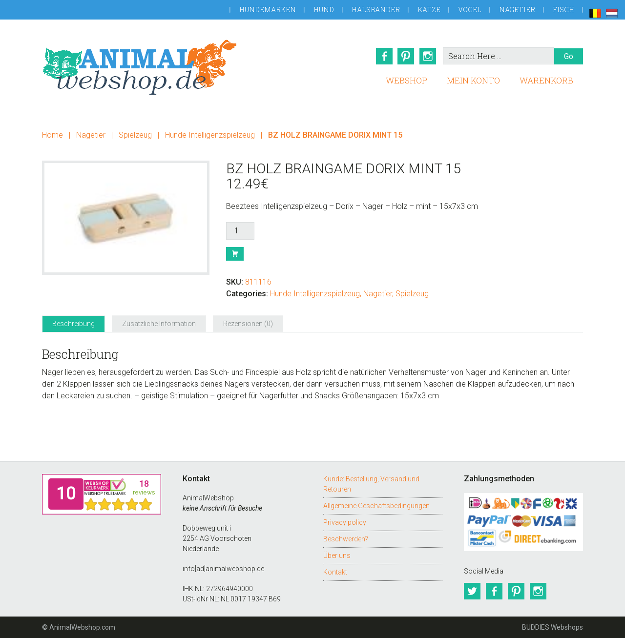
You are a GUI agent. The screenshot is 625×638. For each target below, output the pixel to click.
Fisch (563, 9)
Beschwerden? (345, 539)
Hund (323, 9)
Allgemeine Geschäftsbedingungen (376, 506)
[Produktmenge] (240, 231)
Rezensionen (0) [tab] (248, 324)
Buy (235, 254)
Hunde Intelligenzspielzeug (210, 135)
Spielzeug (135, 135)
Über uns (337, 555)
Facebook (383, 56)
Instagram (428, 56)
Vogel (469, 9)
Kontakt (335, 572)
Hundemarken (267, 9)
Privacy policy (344, 522)
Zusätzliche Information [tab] (159, 324)
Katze (428, 9)
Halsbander (376, 9)
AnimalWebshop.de (139, 67)
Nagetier (517, 9)
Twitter (472, 591)
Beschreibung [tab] (73, 324)
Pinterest (405, 56)
